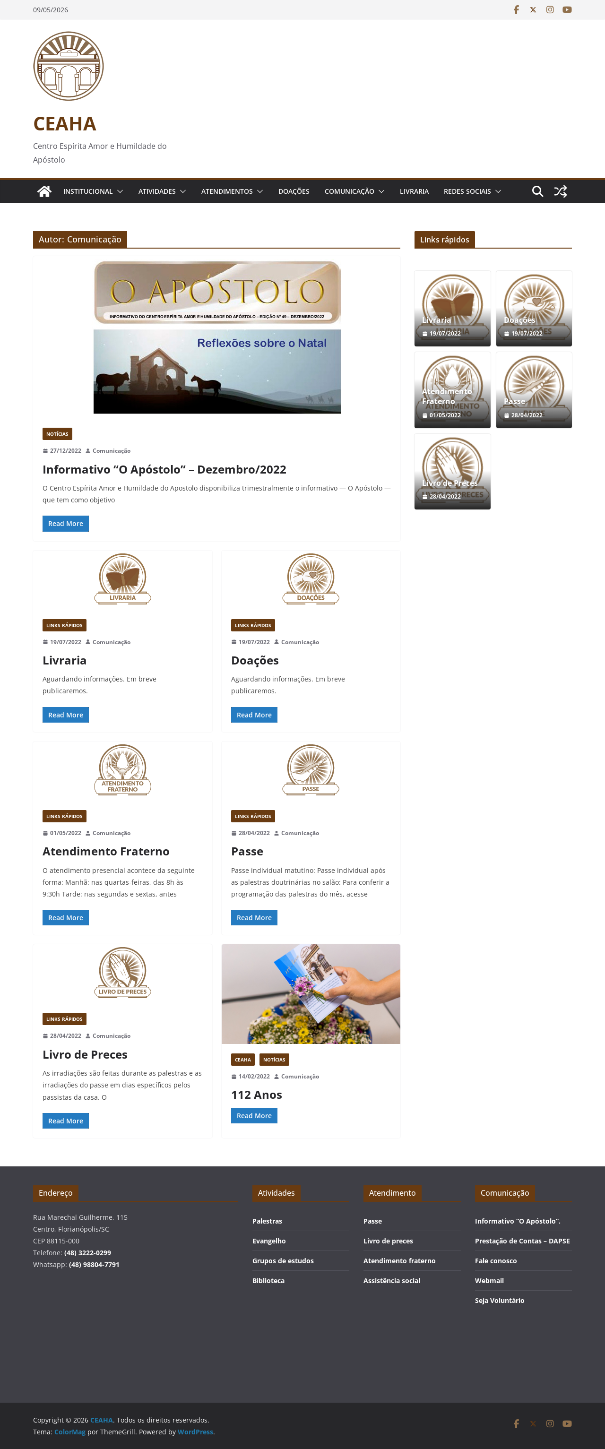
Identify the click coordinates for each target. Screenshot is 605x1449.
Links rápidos (64, 625)
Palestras (267, 1220)
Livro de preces (388, 1240)
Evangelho (269, 1240)
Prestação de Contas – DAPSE (522, 1240)
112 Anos (256, 1094)
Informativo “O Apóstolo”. (518, 1220)
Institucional (88, 191)
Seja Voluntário (500, 1300)
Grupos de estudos (283, 1260)
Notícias (57, 434)
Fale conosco (496, 1260)
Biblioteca (268, 1280)
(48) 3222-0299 (87, 1252)
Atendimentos (227, 191)
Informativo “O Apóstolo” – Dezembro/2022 (164, 469)
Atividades (157, 191)
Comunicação (349, 191)
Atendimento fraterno (399, 1260)
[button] (118, 191)
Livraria (414, 191)
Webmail (489, 1280)
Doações (294, 191)
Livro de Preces (85, 1054)
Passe (247, 851)
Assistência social (391, 1280)
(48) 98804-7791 (94, 1264)
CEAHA (64, 123)
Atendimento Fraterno (106, 851)
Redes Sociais (467, 191)
